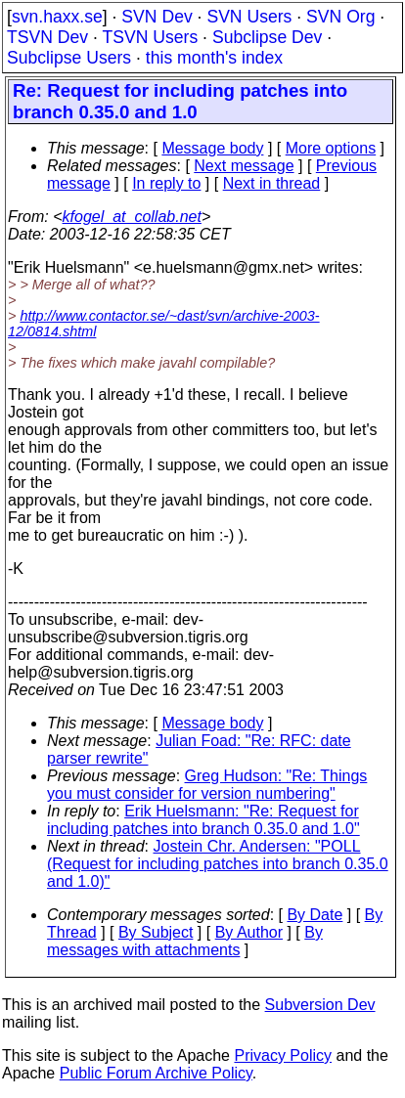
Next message (243, 165)
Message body (212, 148)
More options (331, 148)
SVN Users (249, 16)
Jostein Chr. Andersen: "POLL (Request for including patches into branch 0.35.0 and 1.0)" (217, 864)
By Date (314, 914)
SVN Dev (156, 16)
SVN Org (340, 16)
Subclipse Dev (267, 37)
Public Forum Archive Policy (156, 1073)
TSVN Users (150, 37)
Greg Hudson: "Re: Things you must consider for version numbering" (207, 785)
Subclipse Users (69, 57)
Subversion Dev (320, 1004)
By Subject (155, 932)
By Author (249, 932)
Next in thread (272, 183)
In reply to (166, 183)
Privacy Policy (283, 1055)
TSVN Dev (47, 37)
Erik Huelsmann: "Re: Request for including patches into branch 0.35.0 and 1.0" (203, 820)
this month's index (214, 57)
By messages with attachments (185, 941)
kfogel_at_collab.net (132, 216)
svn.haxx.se (57, 16)
